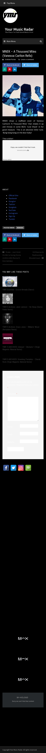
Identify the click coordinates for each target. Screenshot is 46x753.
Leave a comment (27, 59)
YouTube (12, 210)
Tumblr (11, 219)
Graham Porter (10, 59)
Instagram (13, 213)
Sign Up (11, 216)
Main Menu (11, 41)
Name (9, 426)
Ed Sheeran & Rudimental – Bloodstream (36, 255)
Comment (12, 394)
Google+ (12, 201)
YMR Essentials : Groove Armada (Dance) (18, 290)
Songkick (12, 207)
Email (9, 434)
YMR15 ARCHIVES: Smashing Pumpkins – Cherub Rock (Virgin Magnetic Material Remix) (21, 360)
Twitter (11, 204)
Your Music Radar (19, 29)
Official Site (13, 195)
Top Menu (11, 3)
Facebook (12, 198)
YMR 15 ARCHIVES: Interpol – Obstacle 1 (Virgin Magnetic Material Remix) (21, 348)
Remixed (20, 228)
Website (10, 442)
